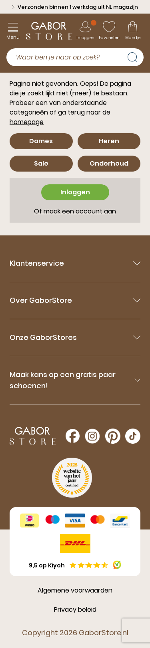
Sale (41, 163)
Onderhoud (109, 163)
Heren (109, 141)
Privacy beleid (75, 609)
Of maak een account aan (75, 211)
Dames (41, 141)
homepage (27, 121)
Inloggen (75, 192)
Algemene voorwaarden (75, 590)
